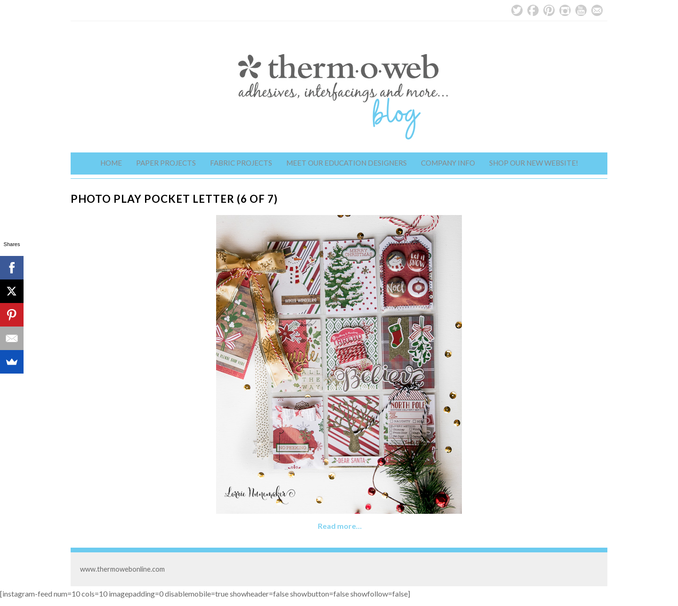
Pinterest (549, 10)
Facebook (533, 10)
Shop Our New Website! (533, 163)
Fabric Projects (241, 163)
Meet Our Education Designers (346, 163)
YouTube (581, 10)
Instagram (565, 10)
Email (597, 10)
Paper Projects (166, 163)
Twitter (517, 10)
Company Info (448, 163)
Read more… (340, 525)
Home (111, 163)
